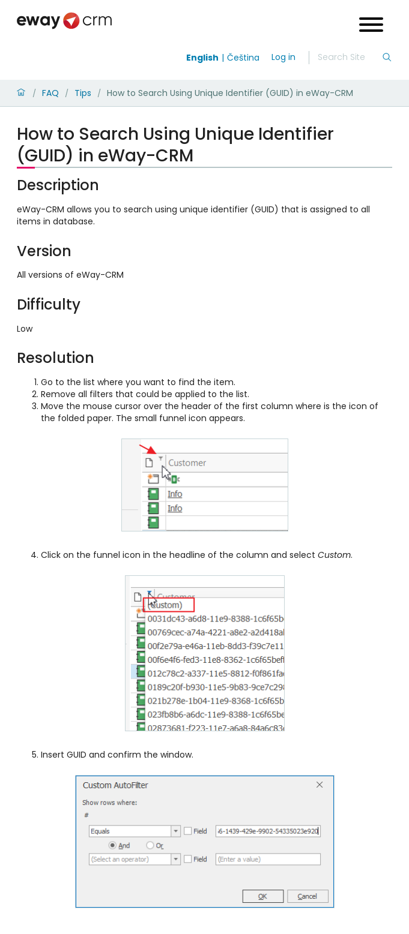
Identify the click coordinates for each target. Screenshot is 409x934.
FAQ (50, 93)
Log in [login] (283, 57)
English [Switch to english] (202, 58)
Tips (82, 93)
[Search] (349, 57)
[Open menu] (371, 26)
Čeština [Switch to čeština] (243, 58)
